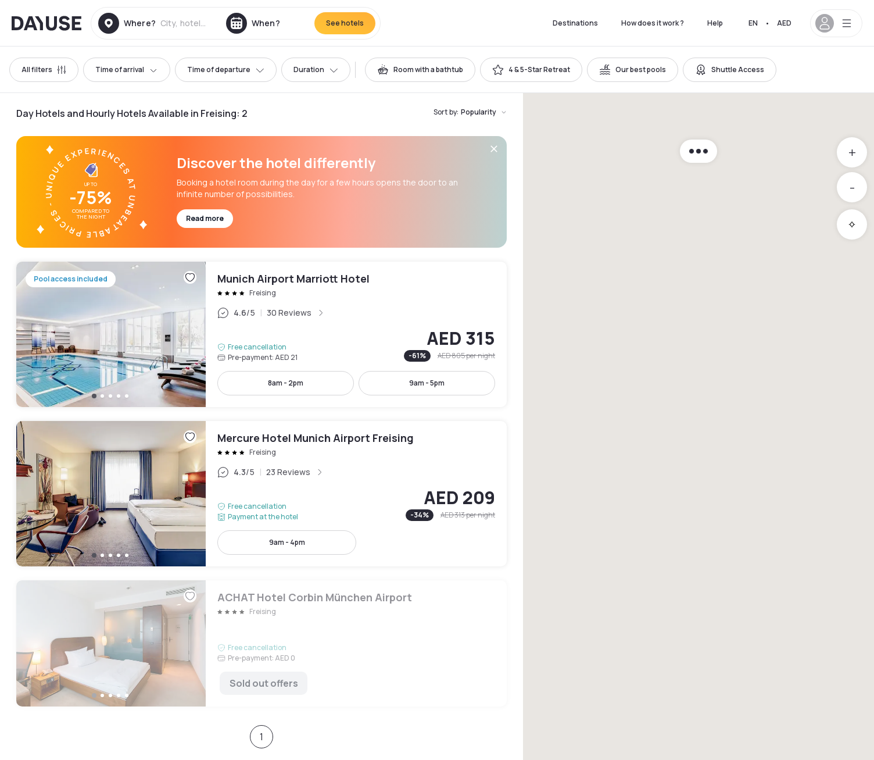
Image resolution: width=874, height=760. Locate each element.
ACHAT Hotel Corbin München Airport (261, 643)
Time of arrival (126, 69)
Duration (315, 69)
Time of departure (225, 69)
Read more (205, 218)
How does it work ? (652, 23)
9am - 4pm (287, 542)
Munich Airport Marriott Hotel (261, 334)
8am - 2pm (285, 383)
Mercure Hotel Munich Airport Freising (261, 493)
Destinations (575, 23)
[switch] (420, 70)
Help (715, 23)
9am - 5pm (427, 383)
